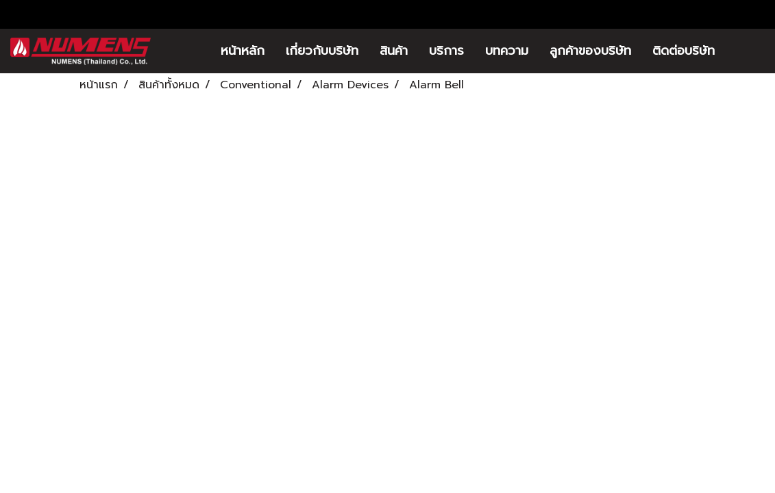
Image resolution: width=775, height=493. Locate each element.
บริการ (446, 50)
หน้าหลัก (243, 50)
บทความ (506, 50)
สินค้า (394, 50)
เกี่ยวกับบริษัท (322, 50)
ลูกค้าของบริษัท (590, 50)
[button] (745, 51)
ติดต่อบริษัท (683, 50)
